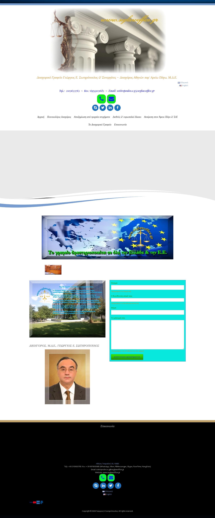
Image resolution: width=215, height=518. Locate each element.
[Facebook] (117, 108)
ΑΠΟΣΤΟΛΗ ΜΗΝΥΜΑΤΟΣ (127, 357)
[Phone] (101, 98)
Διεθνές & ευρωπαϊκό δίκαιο (127, 116)
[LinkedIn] (110, 108)
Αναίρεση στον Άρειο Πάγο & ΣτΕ (161, 116)
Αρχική (40, 116)
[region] (107, 168)
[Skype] (95, 108)
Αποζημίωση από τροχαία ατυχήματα (92, 116)
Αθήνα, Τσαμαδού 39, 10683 (107, 463)
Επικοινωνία (120, 124)
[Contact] (111, 98)
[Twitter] (103, 108)
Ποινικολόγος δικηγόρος (59, 116)
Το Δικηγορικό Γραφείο (99, 124)
